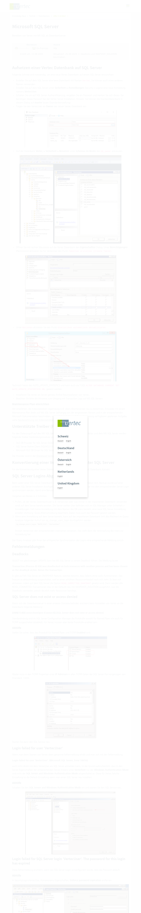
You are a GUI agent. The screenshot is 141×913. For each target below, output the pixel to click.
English (68, 441)
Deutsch (60, 441)
